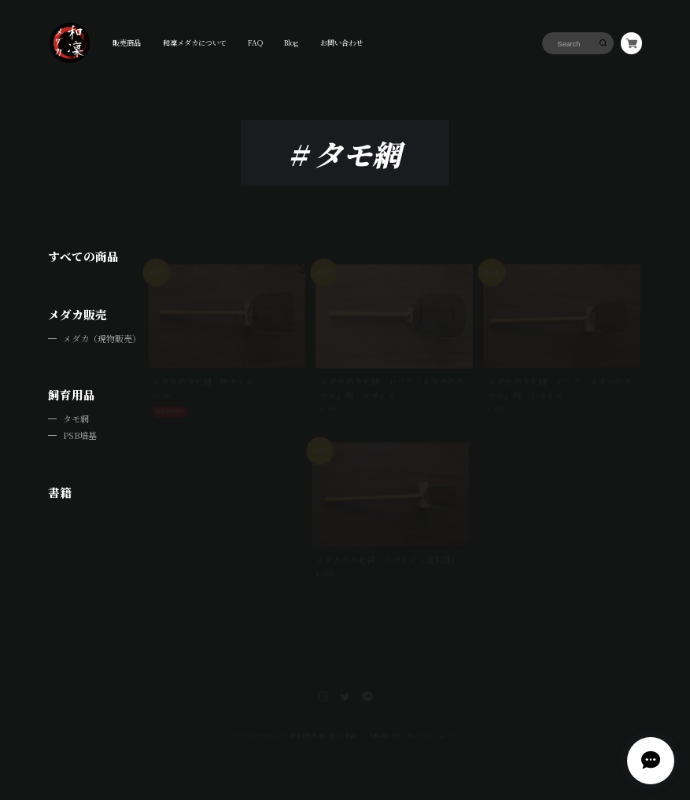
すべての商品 (83, 256)
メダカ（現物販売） (102, 338)
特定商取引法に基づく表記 (323, 716)
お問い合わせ (341, 43)
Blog (291, 43)
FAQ (255, 43)
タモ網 (76, 418)
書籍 (60, 492)
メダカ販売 (77, 314)
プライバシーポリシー (256, 716)
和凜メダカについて (195, 43)
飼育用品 (71, 394)
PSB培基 (80, 435)
